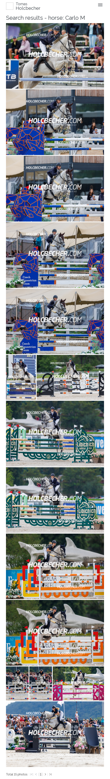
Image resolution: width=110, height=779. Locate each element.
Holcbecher (28, 6)
